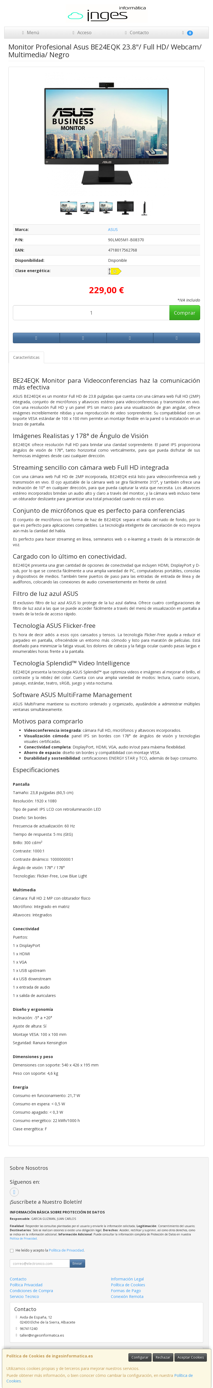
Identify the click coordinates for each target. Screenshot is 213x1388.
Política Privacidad (26, 1284)
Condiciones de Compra (31, 1290)
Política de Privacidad (23, 1238)
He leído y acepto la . (50, 1250)
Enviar (77, 1263)
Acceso (81, 32)
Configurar (140, 1357)
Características (26, 357)
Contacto (136, 32)
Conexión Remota (127, 1296)
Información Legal (127, 1279)
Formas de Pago (126, 1290)
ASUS (113, 229)
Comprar (184, 312)
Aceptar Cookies (191, 1357)
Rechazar (163, 1357)
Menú (29, 32)
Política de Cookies (128, 1284)
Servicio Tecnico (24, 1296)
